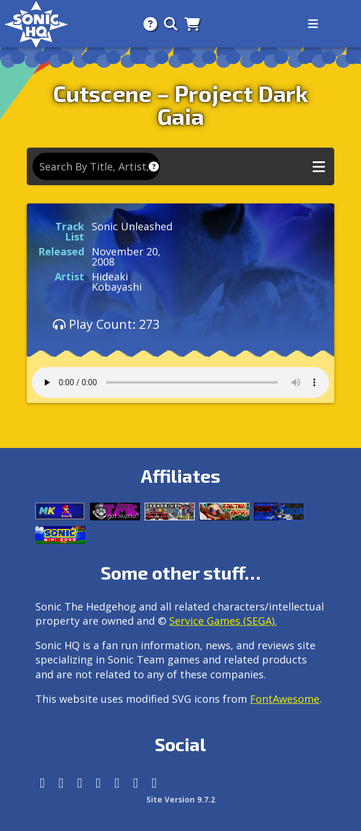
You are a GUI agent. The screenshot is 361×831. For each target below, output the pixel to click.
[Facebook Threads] (154, 783)
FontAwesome (284, 699)
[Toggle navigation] (313, 23)
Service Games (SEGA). (223, 621)
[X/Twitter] (80, 783)
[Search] (167, 24)
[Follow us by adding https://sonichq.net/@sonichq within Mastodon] (42, 783)
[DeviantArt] (117, 783)
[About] (147, 24)
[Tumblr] (98, 783)
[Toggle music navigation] (319, 166)
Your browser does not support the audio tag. (180, 382)
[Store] (189, 24)
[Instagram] (61, 783)
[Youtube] (135, 783)
